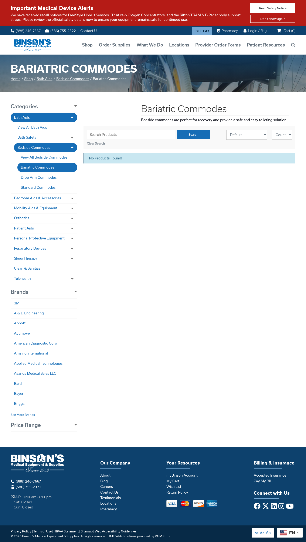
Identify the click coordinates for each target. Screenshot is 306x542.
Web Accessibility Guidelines (115, 531)
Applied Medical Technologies (38, 363)
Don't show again (272, 19)
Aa (257, 533)
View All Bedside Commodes (44, 157)
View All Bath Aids (32, 127)
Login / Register (259, 31)
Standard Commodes (38, 187)
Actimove (22, 333)
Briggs (19, 403)
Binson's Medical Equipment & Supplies (50, 536)
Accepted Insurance (270, 475)
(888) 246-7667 (26, 31)
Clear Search (96, 143)
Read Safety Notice (272, 8)
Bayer (18, 393)
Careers (106, 486)
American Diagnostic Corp (35, 343)
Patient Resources (266, 44)
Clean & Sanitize (27, 268)
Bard (18, 384)
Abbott (20, 323)
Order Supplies (114, 44)
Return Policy (177, 492)
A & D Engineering (29, 313)
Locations (179, 44)
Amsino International (31, 353)
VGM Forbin (163, 536)
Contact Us (89, 31)
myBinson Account (182, 475)
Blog (104, 481)
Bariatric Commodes (37, 167)
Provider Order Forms (218, 44)
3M (16, 303)
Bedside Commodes (72, 79)
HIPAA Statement (66, 531)
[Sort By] (246, 135)
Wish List (173, 486)
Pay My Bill (263, 481)
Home (15, 79)
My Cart (172, 481)
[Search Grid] (131, 134)
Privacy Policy (21, 531)
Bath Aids (44, 79)
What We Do (150, 44)
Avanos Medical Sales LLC (35, 373)
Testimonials (110, 498)
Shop (87, 44)
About (105, 475)
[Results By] (282, 135)
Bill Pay (202, 31)
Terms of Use (42, 531)
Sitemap (87, 531)
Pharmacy (227, 31)
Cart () (286, 31)
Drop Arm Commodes (39, 177)
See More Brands (23, 415)
